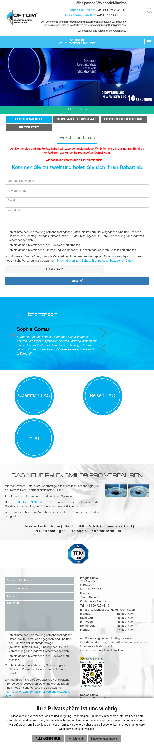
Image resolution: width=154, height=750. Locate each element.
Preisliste (29, 127)
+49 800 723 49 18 (111, 10)
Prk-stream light (50, 476)
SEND (77, 280)
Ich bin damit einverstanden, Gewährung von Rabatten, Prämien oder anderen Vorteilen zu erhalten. (71, 250)
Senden (39, 659)
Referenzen (33, 315)
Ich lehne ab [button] (76, 738)
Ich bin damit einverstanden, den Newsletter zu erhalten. (43, 245)
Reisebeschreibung (123, 119)
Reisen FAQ (77, 383)
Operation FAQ (26, 383)
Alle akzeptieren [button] (48, 738)
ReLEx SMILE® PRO (83, 471)
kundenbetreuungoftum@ (101, 25)
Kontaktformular (76, 119)
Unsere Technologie (41, 471)
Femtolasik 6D (119, 471)
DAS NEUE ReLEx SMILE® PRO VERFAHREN (77, 420)
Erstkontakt (28, 119)
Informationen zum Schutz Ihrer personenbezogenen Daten (95, 260)
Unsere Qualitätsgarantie (77, 41)
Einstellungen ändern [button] (104, 738)
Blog (128, 383)
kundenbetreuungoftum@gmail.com (102, 595)
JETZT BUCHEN (77, 109)
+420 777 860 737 (111, 15)
